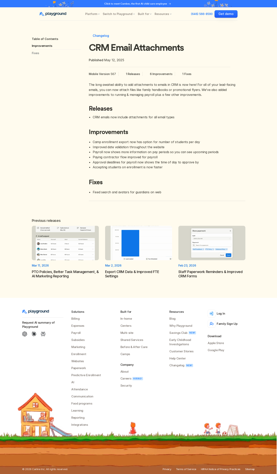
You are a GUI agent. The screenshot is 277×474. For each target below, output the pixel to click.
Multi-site (126, 333)
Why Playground (180, 326)
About (124, 371)
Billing (75, 318)
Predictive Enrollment (86, 375)
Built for (143, 14)
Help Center (177, 358)
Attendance (79, 389)
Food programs (81, 403)
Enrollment (78, 354)
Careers (125, 378)
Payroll (76, 333)
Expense (77, 326)
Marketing (78, 347)
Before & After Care (134, 347)
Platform (91, 14)
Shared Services (131, 340)
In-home (126, 318)
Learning (77, 410)
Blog (172, 318)
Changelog (176, 365)
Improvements (42, 46)
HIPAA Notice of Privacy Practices (220, 469)
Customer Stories (181, 351)
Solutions (77, 312)
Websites (77, 361)
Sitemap (250, 469)
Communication (82, 396)
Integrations (79, 425)
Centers (125, 326)
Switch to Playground (117, 14)
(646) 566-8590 (202, 14)
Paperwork (78, 368)
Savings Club (178, 333)
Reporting (78, 417)
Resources (162, 14)
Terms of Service (186, 469)
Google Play (216, 350)
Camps (125, 354)
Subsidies (78, 340)
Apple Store (216, 343)
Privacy (167, 469)
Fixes (35, 53)
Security (126, 385)
